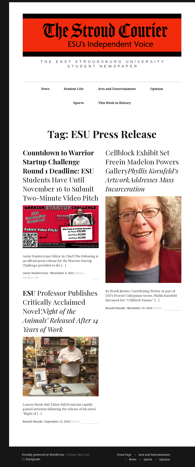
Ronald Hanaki (115, 308)
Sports (78, 103)
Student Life (73, 89)
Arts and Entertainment (117, 89)
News (45, 89)
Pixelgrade (33, 459)
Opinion (156, 89)
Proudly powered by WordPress (43, 454)
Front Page (124, 454)
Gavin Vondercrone (36, 273)
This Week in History (114, 103)
